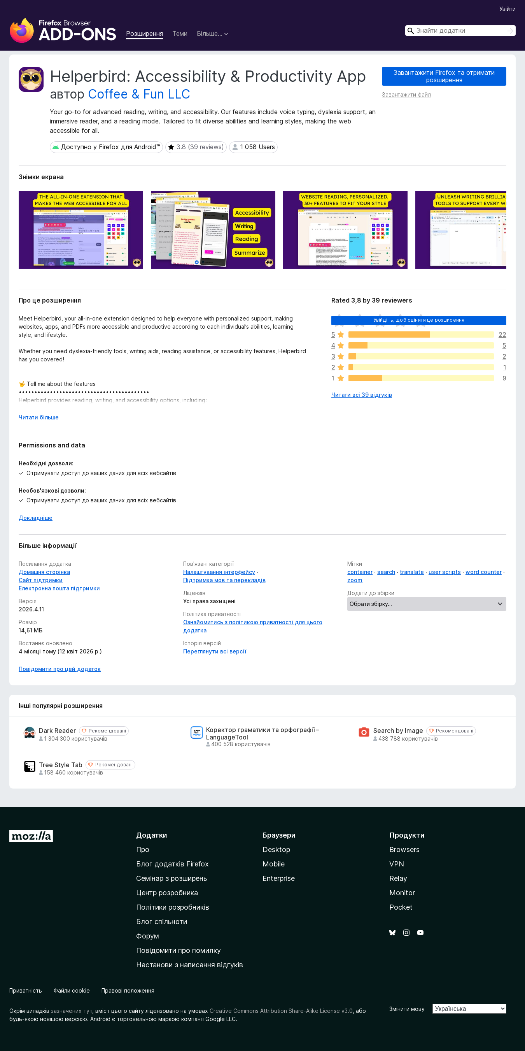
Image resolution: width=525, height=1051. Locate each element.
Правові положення (128, 990)
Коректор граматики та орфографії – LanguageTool (262, 733)
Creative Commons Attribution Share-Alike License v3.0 (281, 1010)
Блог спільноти (161, 921)
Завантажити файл (406, 94)
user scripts (445, 572)
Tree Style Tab (60, 765)
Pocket (401, 907)
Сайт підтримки (41, 580)
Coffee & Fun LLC (139, 94)
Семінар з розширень (171, 878)
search (386, 572)
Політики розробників (172, 907)
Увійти (507, 8)
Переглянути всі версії (214, 651)
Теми (179, 33)
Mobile (273, 864)
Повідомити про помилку (178, 950)
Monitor (402, 893)
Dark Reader (57, 730)
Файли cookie (72, 990)
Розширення (144, 33)
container (360, 572)
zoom (354, 580)
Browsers (404, 849)
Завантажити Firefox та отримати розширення (444, 76)
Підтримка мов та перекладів (224, 580)
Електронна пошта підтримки (59, 588)
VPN (396, 864)
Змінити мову (407, 1008)
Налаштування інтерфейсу (219, 572)
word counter (484, 572)
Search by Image (398, 730)
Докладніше (35, 517)
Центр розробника (167, 893)
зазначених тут (71, 1010)
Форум (147, 936)
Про (142, 849)
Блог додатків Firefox (172, 864)
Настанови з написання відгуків (189, 965)
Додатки (151, 835)
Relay (398, 878)
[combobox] (460, 30)
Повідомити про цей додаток (60, 668)
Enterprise (278, 878)
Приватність (25, 990)
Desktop (276, 849)
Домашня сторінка (44, 572)
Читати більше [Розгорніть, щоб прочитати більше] (39, 417)
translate (412, 572)
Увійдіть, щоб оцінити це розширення (419, 320)
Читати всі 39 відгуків (361, 394)
